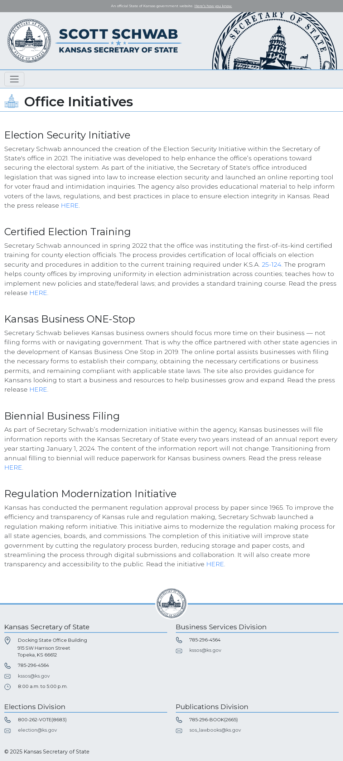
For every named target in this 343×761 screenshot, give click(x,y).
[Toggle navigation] (14, 79)
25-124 (271, 264)
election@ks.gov (37, 730)
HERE (70, 205)
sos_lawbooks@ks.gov (215, 730)
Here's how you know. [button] (213, 6)
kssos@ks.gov (34, 676)
